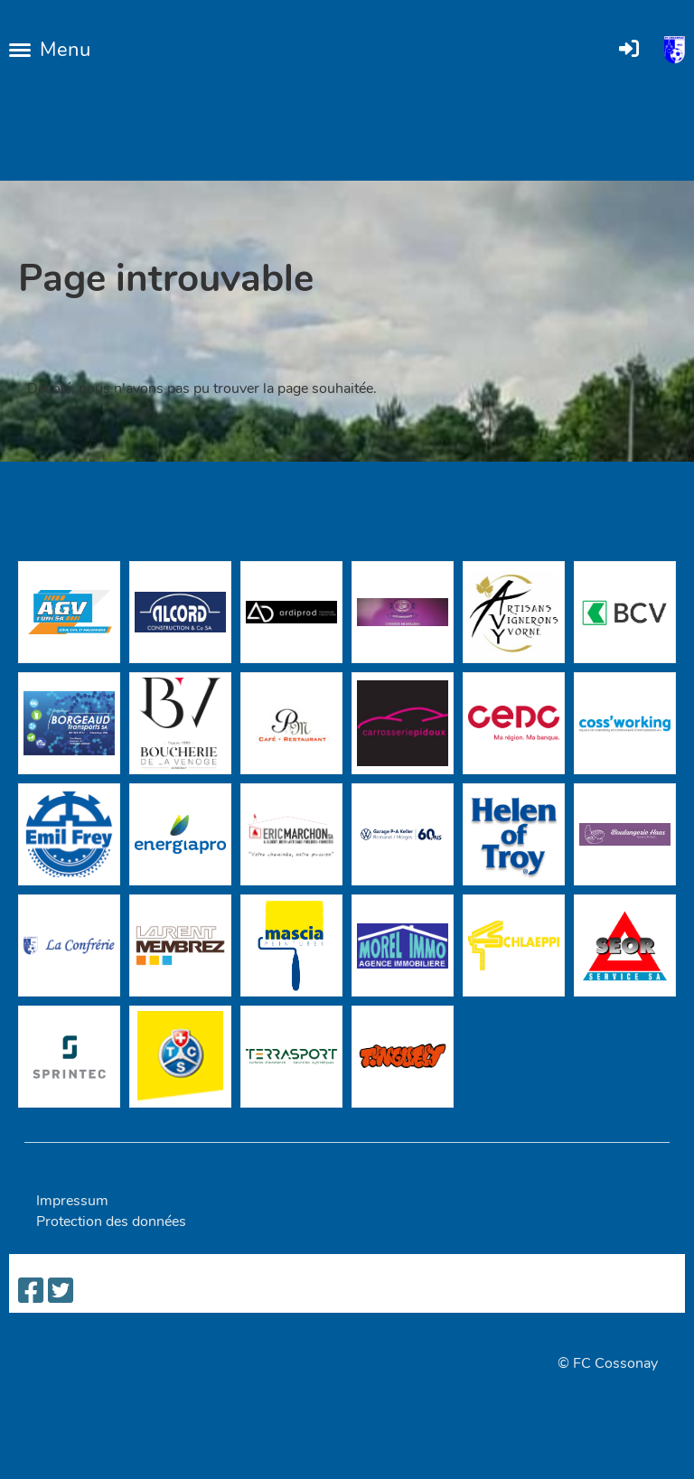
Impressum (72, 1201)
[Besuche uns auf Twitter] (60, 1291)
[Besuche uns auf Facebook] (30, 1291)
